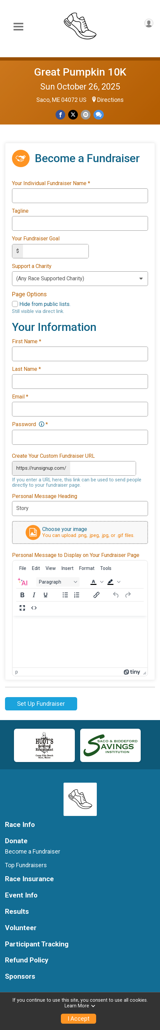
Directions (110, 100)
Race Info (20, 824)
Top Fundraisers (26, 864)
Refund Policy (26, 959)
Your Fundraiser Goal (36, 239)
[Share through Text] (98, 115)
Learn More (80, 1006)
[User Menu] (148, 23)
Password (30, 424)
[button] (96, 581)
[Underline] (45, 594)
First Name (26, 341)
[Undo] (116, 594)
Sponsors (20, 976)
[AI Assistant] (22, 581)
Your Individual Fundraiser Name (51, 183)
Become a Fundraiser (32, 851)
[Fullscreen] (22, 607)
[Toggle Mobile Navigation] (18, 27)
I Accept (78, 1018)
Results (17, 910)
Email (20, 396)
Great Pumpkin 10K (80, 72)
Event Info (21, 895)
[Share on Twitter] (73, 115)
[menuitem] (23, 567)
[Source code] (34, 607)
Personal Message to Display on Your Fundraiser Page (75, 554)
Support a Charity (32, 266)
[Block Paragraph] (58, 581)
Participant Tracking (37, 943)
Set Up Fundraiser (41, 702)
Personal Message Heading (44, 495)
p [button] (16, 671)
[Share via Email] (85, 115)
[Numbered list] (76, 594)
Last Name (26, 369)
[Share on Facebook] (60, 115)
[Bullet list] (65, 594)
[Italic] (34, 594)
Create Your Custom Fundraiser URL (53, 455)
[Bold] (22, 594)
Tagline (20, 211)
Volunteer (21, 927)
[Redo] (127, 594)
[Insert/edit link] (96, 594)
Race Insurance (29, 878)
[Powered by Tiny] (132, 671)
